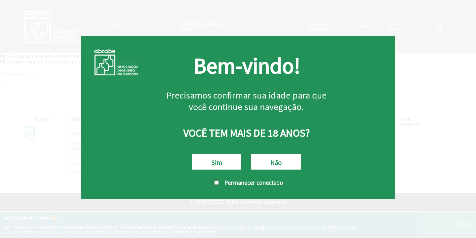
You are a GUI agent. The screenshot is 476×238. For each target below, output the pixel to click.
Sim (216, 162)
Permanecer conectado (246, 182)
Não (276, 162)
